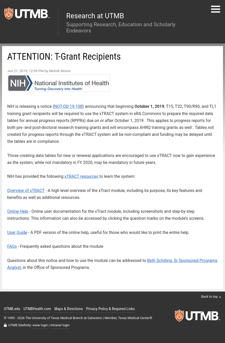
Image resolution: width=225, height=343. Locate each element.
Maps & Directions (68, 308)
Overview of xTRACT (26, 190)
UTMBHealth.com (37, 308)
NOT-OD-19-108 (68, 106)
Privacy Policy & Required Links (110, 308)
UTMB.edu (12, 308)
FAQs (12, 246)
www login (40, 325)
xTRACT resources (81, 176)
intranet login (59, 325)
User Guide (17, 232)
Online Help (17, 211)
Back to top (211, 296)
